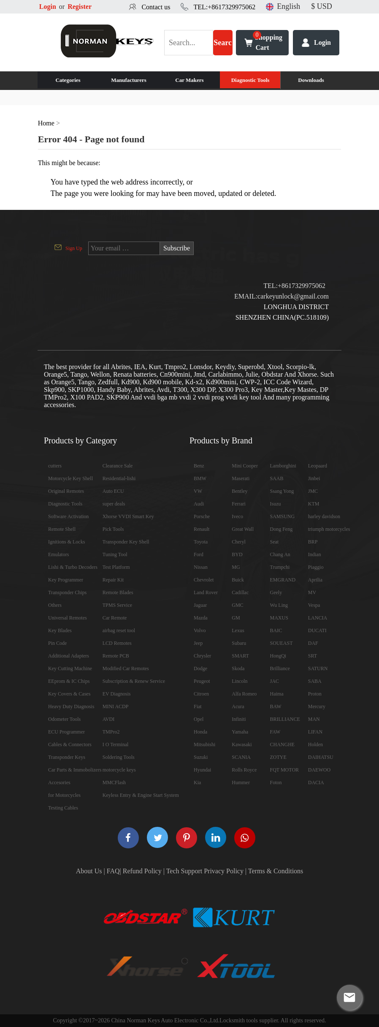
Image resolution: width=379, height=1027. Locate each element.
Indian (314, 554)
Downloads (311, 80)
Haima (277, 694)
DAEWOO (319, 770)
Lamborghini (283, 466)
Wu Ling (279, 605)
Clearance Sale (118, 466)
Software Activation (68, 516)
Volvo (200, 630)
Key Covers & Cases (69, 694)
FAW (275, 732)
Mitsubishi (204, 744)
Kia (197, 782)
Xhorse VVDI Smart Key (128, 516)
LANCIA (317, 618)
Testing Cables (63, 808)
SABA (315, 681)
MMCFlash (114, 782)
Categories (67, 80)
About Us (89, 871)
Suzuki (201, 757)
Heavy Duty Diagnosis (71, 706)
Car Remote (115, 618)
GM (236, 618)
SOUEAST (281, 643)
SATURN (318, 668)
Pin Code (57, 643)
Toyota (201, 542)
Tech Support (184, 871)
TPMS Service (117, 605)
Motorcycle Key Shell (70, 478)
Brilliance (280, 668)
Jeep (198, 643)
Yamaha (240, 732)
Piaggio (316, 567)
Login (47, 6)
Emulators (58, 554)
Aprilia (315, 580)
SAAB (277, 478)
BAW (276, 706)
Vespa (314, 605)
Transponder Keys (66, 757)
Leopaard (317, 466)
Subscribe (176, 248)
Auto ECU (113, 491)
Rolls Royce (244, 770)
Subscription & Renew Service (134, 681)
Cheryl (239, 542)
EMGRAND (283, 580)
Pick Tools (113, 529)
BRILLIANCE (285, 719)
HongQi (278, 656)
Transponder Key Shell (126, 542)
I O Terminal (116, 744)
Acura (238, 706)
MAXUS (279, 618)
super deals (114, 504)
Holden (315, 744)
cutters (55, 466)
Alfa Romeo (244, 694)
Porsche (202, 516)
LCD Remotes (117, 643)
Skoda (238, 668)
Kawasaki (242, 744)
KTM (313, 504)
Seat (274, 542)
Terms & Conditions (275, 871)
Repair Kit (113, 580)
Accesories (59, 782)
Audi (199, 504)
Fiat (198, 706)
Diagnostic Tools (250, 80)
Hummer (241, 782)
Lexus (238, 630)
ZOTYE (278, 757)
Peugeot (202, 681)
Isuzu (275, 504)
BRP (313, 542)
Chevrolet (204, 580)
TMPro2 (111, 732)
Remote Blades (118, 592)
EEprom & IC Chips (68, 681)
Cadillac (240, 592)
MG (236, 567)
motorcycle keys (119, 770)
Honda (200, 732)
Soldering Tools (119, 757)
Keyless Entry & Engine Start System (141, 795)
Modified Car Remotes (126, 668)
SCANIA (241, 757)
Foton (276, 782)
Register (80, 6)
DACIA (316, 782)
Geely (276, 592)
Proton (315, 694)
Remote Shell (62, 529)
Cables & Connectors (70, 744)
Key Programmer (65, 580)
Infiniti (239, 719)
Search (223, 46)
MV (312, 592)
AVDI (108, 719)
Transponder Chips (67, 592)
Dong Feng (281, 529)
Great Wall (243, 529)
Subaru (239, 643)
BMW (200, 478)
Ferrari (239, 504)
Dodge (200, 668)
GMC (237, 605)
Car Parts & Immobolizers (74, 770)
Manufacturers (128, 80)
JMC (313, 491)
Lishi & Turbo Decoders (72, 567)
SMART (240, 656)
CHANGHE (282, 744)
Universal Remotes (67, 618)
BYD (237, 554)
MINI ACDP (116, 706)
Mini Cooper (245, 466)
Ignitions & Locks (66, 542)
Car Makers (189, 80)
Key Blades (60, 630)
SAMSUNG (282, 516)
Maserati (240, 478)
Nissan (201, 567)
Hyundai (202, 770)
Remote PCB (116, 656)
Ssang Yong (282, 491)
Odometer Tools (64, 719)
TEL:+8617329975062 (224, 7)
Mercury (316, 706)
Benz (199, 466)
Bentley (239, 491)
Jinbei (314, 478)
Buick (238, 580)
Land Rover (206, 592)
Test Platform (116, 567)
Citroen (201, 694)
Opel (198, 719)
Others (55, 605)
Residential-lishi (119, 478)
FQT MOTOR (284, 770)
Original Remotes (66, 491)
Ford (198, 554)
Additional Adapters (68, 656)
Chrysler (202, 656)
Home (46, 123)
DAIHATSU (320, 757)
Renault (201, 529)
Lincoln (239, 681)
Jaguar (200, 605)
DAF (313, 643)
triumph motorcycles (329, 529)
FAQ (113, 871)
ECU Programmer (66, 732)
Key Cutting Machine (70, 668)
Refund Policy (142, 871)
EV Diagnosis (117, 694)
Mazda (201, 618)
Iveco (237, 516)
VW (198, 491)
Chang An (280, 554)
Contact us (155, 7)
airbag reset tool (119, 630)
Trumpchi (280, 567)
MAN (314, 719)
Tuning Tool (115, 554)
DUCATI (317, 630)
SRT (312, 656)
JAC (274, 681)
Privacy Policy (224, 871)
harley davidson (324, 516)
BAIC (276, 630)
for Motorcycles (64, 795)
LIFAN (315, 732)
